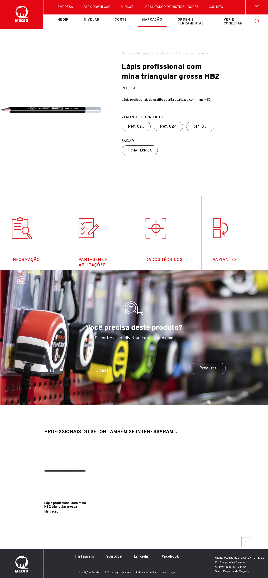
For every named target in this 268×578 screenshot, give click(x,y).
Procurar (207, 368)
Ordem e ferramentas (191, 21)
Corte (121, 20)
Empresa (65, 7)
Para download (96, 7)
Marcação (152, 20)
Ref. (136, 126)
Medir (63, 20)
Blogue (127, 7)
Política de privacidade (118, 572)
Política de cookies (147, 572)
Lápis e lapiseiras (163, 53)
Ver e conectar (233, 21)
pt (257, 7)
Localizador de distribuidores (171, 7)
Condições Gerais (89, 572)
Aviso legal (169, 572)
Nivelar (91, 20)
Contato (216, 7)
